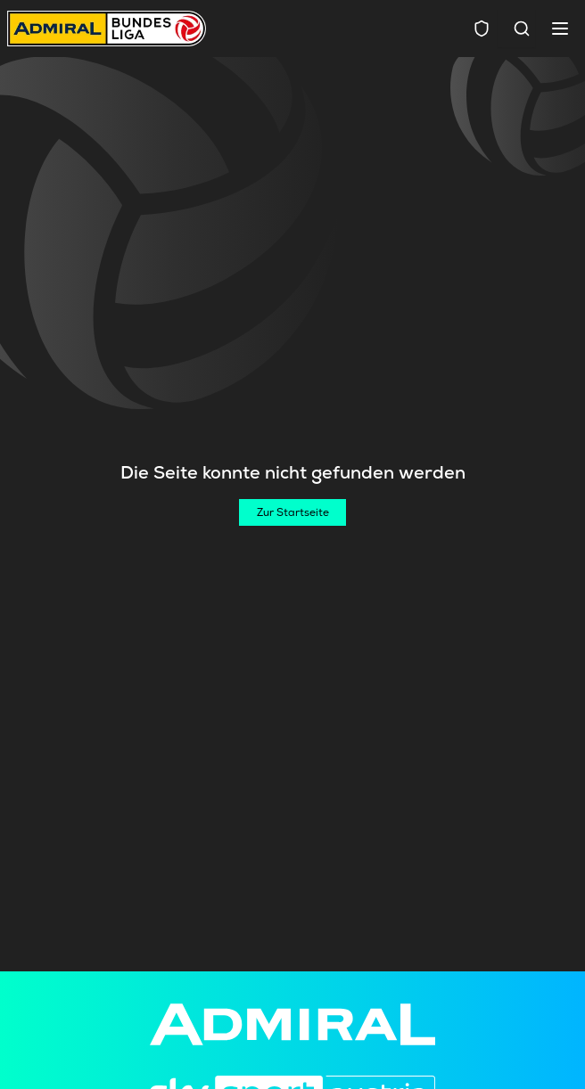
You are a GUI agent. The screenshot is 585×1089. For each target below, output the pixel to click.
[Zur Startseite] (292, 512)
